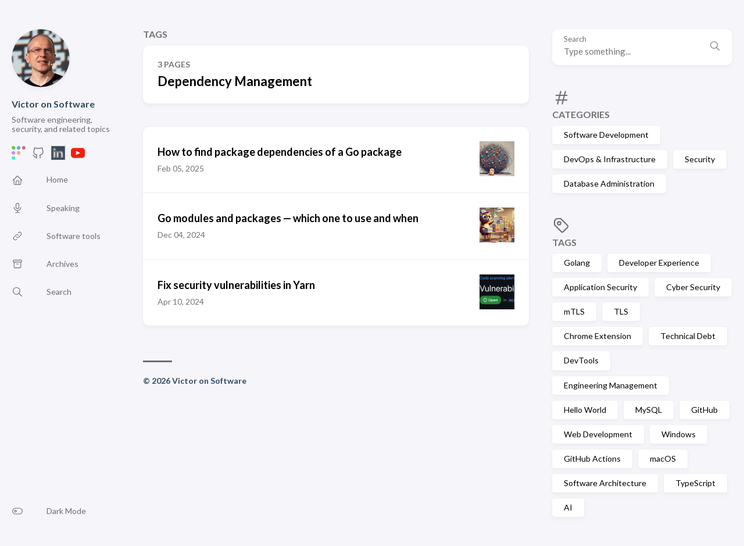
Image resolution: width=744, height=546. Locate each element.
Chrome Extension (597, 336)
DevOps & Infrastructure (610, 159)
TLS (621, 311)
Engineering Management (610, 385)
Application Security (600, 287)
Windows (678, 434)
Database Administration (609, 183)
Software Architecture (605, 483)
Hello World (585, 410)
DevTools (581, 360)
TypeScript (695, 483)
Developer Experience (659, 262)
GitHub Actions (592, 458)
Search (575, 39)
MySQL (648, 410)
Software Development (606, 135)
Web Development (598, 434)
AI (568, 507)
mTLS (574, 311)
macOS (663, 458)
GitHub (704, 410)
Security (700, 159)
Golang (577, 262)
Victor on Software (53, 103)
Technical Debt (688, 336)
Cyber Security (693, 287)
